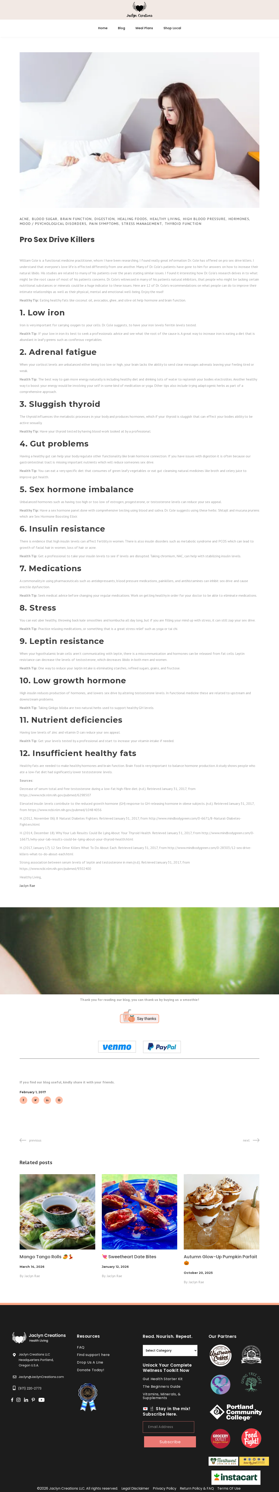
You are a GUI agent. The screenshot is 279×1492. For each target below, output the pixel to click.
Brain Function (76, 219)
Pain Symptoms (104, 223)
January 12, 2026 (115, 1267)
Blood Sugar (44, 219)
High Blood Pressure (204, 219)
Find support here (93, 1354)
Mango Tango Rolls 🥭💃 (46, 1257)
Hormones (238, 219)
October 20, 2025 (198, 1273)
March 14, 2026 (32, 1267)
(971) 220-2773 (29, 1388)
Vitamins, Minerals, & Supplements (161, 1396)
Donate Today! (90, 1369)
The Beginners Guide (161, 1386)
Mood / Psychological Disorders (53, 223)
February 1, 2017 (33, 1092)
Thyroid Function (183, 223)
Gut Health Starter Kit (163, 1378)
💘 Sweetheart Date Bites (129, 1257)
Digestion (104, 219)
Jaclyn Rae (27, 885)
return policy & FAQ (197, 1488)
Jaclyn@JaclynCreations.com (41, 1377)
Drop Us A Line (90, 1362)
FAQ (81, 1347)
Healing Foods (132, 219)
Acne (24, 219)
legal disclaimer (135, 1488)
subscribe (170, 1442)
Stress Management (142, 223)
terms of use (229, 1488)
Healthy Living (165, 219)
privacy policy (164, 1488)
